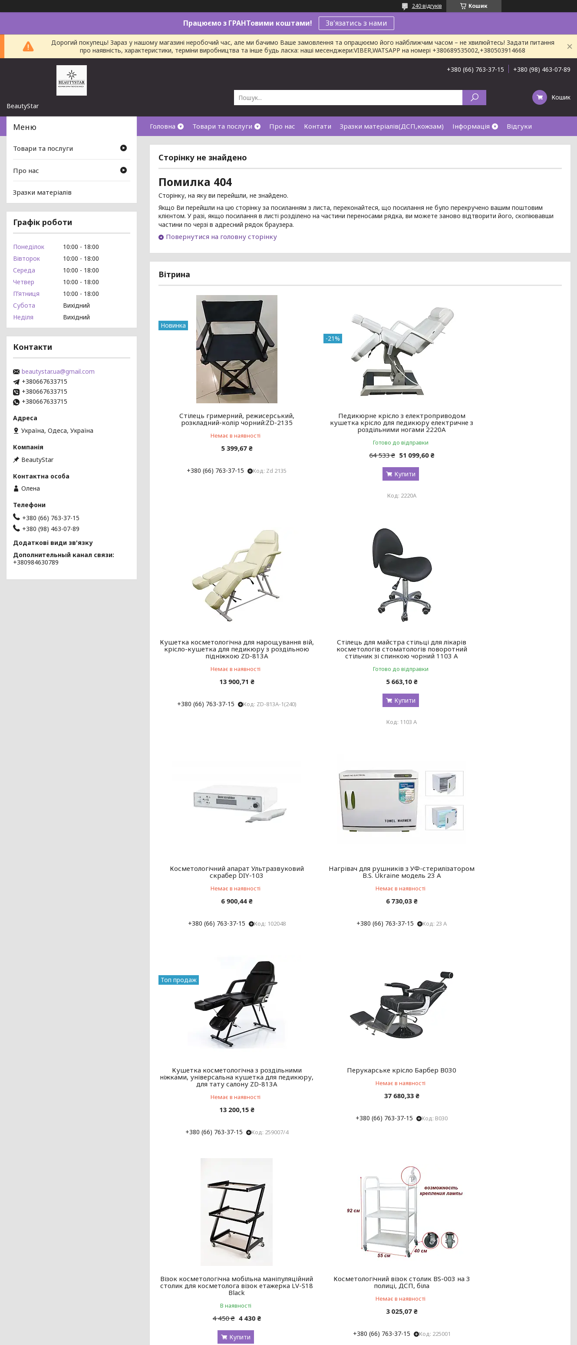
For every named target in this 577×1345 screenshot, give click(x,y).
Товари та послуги (222, 126)
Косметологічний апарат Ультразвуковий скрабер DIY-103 (360, 652)
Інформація (471, 126)
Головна (162, 126)
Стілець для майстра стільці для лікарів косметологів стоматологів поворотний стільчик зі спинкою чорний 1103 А (223, 659)
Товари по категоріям (183, 1276)
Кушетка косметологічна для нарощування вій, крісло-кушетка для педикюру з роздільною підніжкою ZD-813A (497, 426)
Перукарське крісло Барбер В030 (360, 882)
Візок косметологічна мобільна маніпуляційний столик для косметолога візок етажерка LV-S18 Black (497, 893)
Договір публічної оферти (48, 1276)
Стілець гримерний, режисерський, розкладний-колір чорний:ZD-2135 (222, 419)
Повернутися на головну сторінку (221, 236)
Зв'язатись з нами (356, 23)
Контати (317, 126)
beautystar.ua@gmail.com (58, 371)
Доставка (23, 1286)
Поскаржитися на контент (269, 1336)
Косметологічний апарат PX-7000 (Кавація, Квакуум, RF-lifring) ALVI (360, 1119)
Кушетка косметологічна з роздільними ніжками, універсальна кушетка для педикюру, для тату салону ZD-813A (223, 893)
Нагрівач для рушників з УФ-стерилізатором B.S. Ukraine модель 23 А (497, 655)
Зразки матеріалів (42, 192)
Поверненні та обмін (39, 1297)
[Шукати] (474, 97)
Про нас (282, 126)
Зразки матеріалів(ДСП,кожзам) (392, 126)
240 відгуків (427, 6)
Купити (363, 481)
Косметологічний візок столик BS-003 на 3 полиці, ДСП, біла (223, 1119)
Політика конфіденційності (340, 1336)
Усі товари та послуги (521, 1228)
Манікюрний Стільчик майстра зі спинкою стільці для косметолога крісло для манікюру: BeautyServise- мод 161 (497, 1126)
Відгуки (519, 126)
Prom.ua (330, 1328)
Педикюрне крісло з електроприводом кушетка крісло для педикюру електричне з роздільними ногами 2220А (360, 426)
